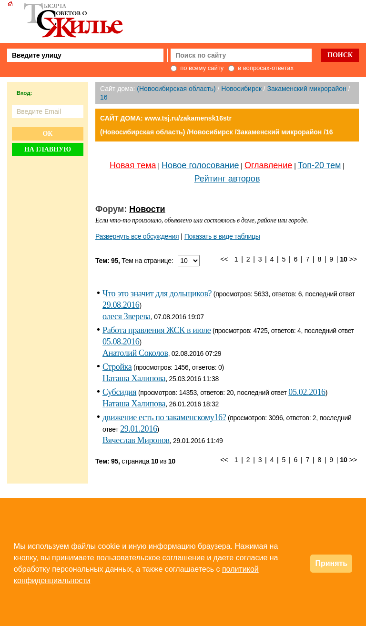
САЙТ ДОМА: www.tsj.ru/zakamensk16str (166, 118)
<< (224, 259)
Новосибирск (241, 88)
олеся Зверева (126, 316)
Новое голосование (200, 165)
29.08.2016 (120, 305)
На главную (47, 149)
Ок (47, 133)
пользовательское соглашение (150, 558)
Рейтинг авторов (227, 178)
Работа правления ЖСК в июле (156, 330)
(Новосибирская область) (176, 88)
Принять (331, 563)
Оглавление (268, 165)
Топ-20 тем (319, 165)
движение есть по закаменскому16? (164, 417)
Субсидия (119, 392)
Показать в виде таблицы (222, 236)
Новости (147, 209)
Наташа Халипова (133, 378)
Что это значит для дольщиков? (157, 293)
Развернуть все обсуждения (137, 236)
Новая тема (133, 165)
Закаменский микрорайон (306, 88)
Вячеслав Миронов (136, 440)
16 (104, 97)
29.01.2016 (138, 429)
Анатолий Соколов (135, 353)
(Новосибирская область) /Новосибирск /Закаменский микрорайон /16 (216, 132)
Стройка (117, 367)
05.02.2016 (306, 392)
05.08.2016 (120, 341)
